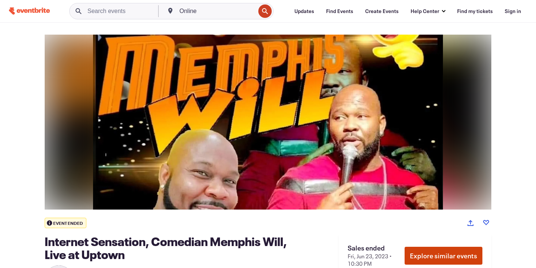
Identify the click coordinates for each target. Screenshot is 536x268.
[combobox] (216, 11)
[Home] (29, 11)
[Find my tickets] (475, 11)
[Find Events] (339, 11)
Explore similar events (443, 255)
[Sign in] (513, 11)
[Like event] (486, 222)
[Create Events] (382, 11)
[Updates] (304, 11)
